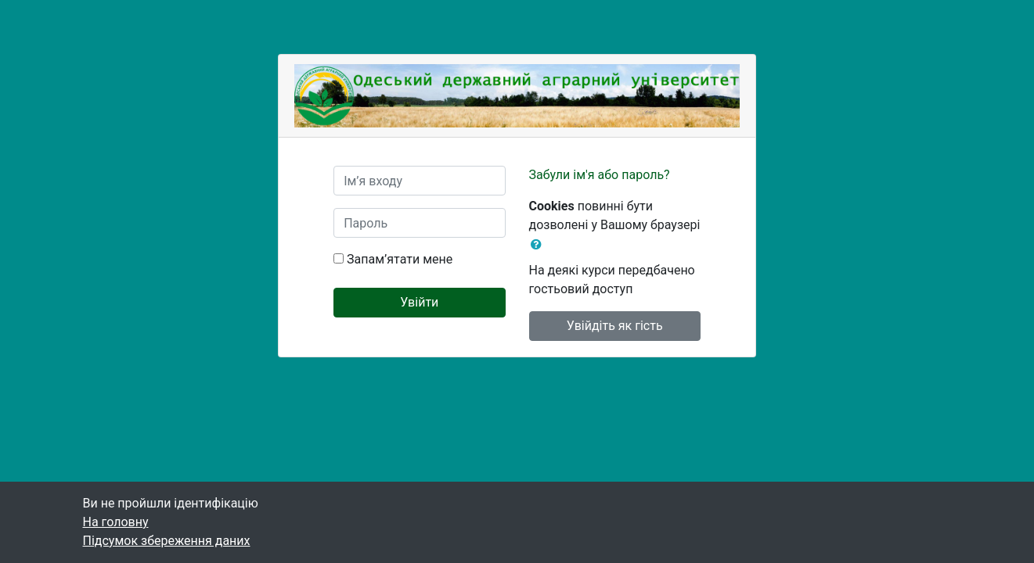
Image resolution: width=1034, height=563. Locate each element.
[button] (539, 245)
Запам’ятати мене (399, 259)
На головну (116, 522)
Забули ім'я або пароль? (599, 174)
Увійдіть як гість (615, 325)
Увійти (419, 302)
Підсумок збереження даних (166, 540)
